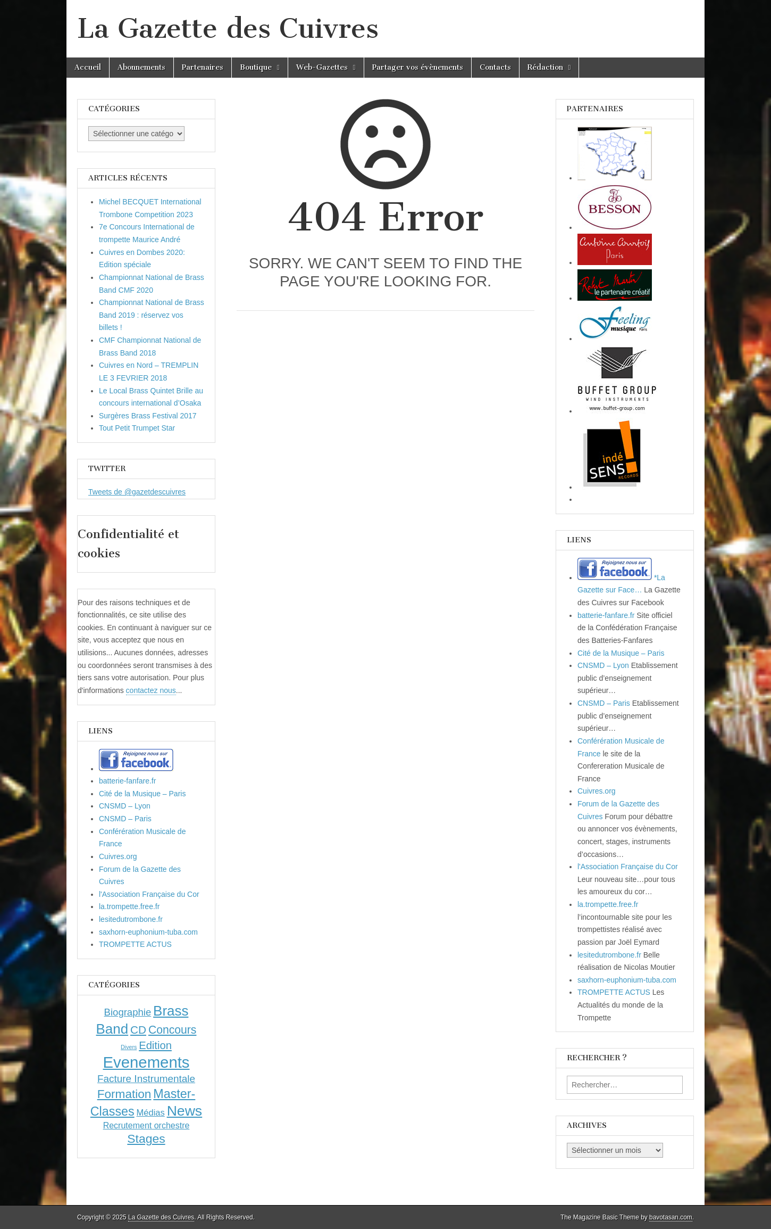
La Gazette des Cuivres (228, 28)
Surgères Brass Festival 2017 (148, 415)
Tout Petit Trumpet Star (137, 428)
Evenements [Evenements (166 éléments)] (146, 1062)
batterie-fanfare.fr (127, 781)
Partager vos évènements (417, 67)
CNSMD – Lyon (124, 806)
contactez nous (151, 690)
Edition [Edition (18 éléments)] (155, 1045)
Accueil (87, 67)
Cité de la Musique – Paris (142, 793)
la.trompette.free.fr (129, 906)
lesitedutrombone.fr (131, 919)
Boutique (256, 67)
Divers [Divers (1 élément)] (129, 1047)
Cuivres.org (118, 856)
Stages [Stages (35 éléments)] (146, 1138)
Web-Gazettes (322, 67)
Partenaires (202, 67)
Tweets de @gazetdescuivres (137, 492)
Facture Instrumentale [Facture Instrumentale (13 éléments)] (146, 1078)
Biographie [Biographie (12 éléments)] (128, 1012)
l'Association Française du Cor (149, 894)
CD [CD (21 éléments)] (138, 1030)
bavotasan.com (670, 1217)
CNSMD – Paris (125, 818)
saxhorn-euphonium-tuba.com (148, 932)
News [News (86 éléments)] (185, 1111)
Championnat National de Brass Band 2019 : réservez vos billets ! (151, 315)
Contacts (495, 67)
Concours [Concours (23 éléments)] (172, 1030)
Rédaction (545, 67)
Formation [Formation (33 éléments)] (124, 1094)
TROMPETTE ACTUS (135, 944)
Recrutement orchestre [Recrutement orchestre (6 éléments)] (146, 1125)
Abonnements (141, 67)
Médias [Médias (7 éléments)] (151, 1112)
